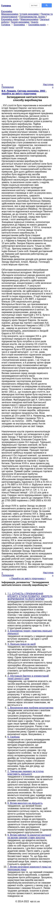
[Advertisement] (27, 53)
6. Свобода (13, 737)
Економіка (6, 11)
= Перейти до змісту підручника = (27, 578)
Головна (5, 24)
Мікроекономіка (9, 14)
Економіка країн (9, 19)
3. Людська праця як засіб (21, 644)
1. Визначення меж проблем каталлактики (30, 707)
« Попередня (8, 85)
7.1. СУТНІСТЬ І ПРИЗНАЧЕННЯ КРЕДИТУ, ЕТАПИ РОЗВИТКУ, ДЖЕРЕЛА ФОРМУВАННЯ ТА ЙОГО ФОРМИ (30, 596)
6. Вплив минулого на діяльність (25, 803)
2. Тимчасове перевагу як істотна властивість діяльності (25, 772)
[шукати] (34, 5)
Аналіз (34, 22)
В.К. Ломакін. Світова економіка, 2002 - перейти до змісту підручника (24, 92)
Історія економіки (29, 14)
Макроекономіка (29, 19)
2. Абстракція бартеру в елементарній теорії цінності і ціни (28, 677)
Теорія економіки (20, 22)
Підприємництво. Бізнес (32, 16)
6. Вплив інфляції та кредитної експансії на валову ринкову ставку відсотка (29, 836)
